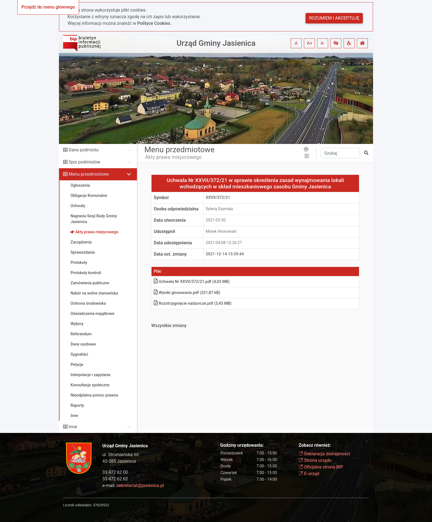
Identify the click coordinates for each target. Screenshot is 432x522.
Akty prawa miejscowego (173, 157)
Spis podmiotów (84, 162)
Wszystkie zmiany (169, 325)
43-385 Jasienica (119, 461)
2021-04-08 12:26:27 (224, 242)
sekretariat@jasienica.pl (140, 485)
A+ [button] (309, 43)
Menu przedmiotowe (89, 174)
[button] (335, 43)
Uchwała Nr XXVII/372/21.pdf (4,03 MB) (191, 281)
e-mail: (133, 485)
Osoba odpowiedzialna (176, 209)
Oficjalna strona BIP (321, 467)
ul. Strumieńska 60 (120, 454)
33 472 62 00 (115, 472)
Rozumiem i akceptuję (334, 18)
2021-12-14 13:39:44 (225, 254)
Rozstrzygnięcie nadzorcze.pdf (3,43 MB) (192, 303)
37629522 (101, 505)
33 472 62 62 (115, 478)
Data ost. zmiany (170, 254)
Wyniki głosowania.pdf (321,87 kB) (187, 292)
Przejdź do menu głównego (48, 7)
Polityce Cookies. (154, 23)
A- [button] (323, 43)
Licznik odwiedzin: (77, 505)
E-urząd (309, 473)
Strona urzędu (315, 460)
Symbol (161, 197)
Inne (73, 426)
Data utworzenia (170, 220)
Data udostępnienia (173, 242)
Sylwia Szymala (219, 209)
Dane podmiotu (84, 149)
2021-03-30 (216, 220)
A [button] (296, 43)
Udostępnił (164, 231)
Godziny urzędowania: (242, 445)
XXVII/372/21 (218, 197)
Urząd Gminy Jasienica (216, 43)
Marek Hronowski (221, 231)
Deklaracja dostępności (324, 453)
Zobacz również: (315, 445)
